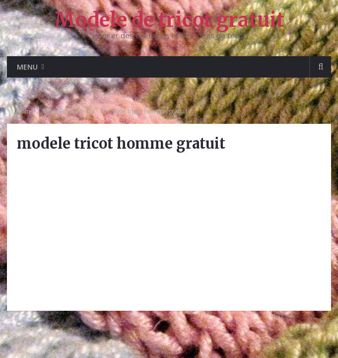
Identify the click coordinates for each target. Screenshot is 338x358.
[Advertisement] (169, 231)
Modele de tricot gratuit (169, 19)
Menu (27, 67)
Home (25, 110)
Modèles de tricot (69, 110)
